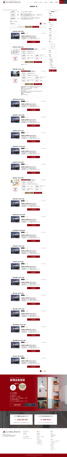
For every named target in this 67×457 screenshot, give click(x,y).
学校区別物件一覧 (39, 442)
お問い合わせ (52, 448)
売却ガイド (46, 2)
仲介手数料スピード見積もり (40, 436)
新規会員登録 (38, 434)
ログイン (38, 435)
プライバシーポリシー (53, 449)
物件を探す (36, 2)
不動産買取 (52, 436)
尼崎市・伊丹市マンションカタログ (27, 438)
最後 (45, 23)
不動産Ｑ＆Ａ (52, 434)
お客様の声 (52, 444)
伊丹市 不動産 (25, 434)
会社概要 (56, 2)
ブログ (51, 450)
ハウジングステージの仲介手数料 (55, 440)
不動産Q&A (51, 2)
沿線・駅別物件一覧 (39, 441)
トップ (32, 2)
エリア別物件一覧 (39, 440)
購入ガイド (41, 2)
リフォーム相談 (53, 443)
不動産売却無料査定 (53, 435)
